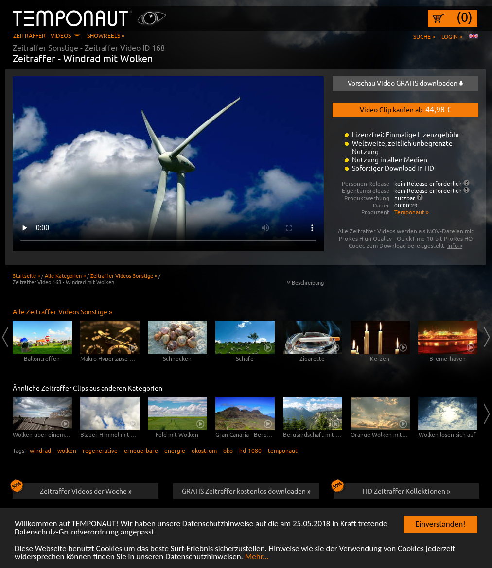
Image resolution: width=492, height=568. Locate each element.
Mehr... (257, 557)
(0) (465, 17)
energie (174, 450)
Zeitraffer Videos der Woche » (72, 489)
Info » (454, 245)
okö (228, 450)
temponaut (283, 450)
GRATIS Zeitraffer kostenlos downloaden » (246, 490)
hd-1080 (250, 450)
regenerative (100, 450)
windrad (40, 450)
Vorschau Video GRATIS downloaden (405, 82)
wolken (66, 450)
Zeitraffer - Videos (42, 35)
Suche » (424, 36)
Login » (451, 36)
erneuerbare (141, 450)
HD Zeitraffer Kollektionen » (392, 489)
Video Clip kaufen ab (405, 109)
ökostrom (204, 450)
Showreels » (105, 35)
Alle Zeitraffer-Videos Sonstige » (62, 311)
